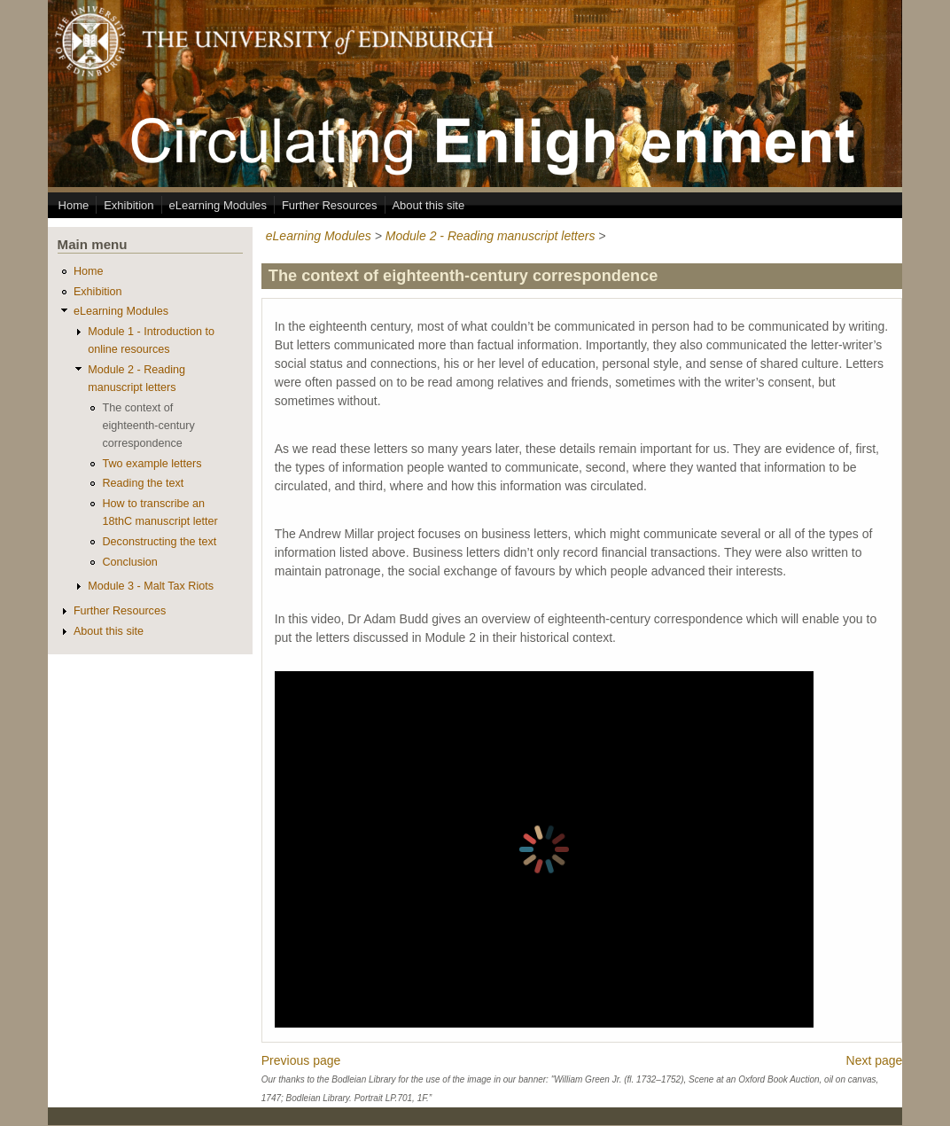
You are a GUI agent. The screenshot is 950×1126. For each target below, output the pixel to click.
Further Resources (330, 205)
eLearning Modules (217, 205)
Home (74, 205)
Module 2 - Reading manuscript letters (490, 236)
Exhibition (128, 205)
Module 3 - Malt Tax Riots (151, 586)
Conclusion (129, 562)
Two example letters (151, 463)
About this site (428, 205)
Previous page (301, 1060)
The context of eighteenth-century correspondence (148, 426)
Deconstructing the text (159, 542)
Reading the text (142, 483)
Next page (874, 1060)
